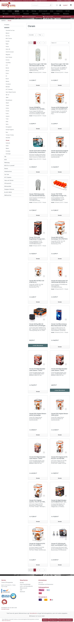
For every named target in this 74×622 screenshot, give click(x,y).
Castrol (7, 116)
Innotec (7, 60)
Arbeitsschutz (8, 171)
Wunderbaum (9, 100)
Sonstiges (8, 153)
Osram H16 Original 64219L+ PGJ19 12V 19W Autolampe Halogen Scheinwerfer (37, 501)
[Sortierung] (60, 42)
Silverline (8, 137)
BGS (5, 159)
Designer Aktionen (9, 189)
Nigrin (7, 43)
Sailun (7, 145)
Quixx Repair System (11, 92)
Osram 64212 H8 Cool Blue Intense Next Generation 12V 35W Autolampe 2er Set (37, 151)
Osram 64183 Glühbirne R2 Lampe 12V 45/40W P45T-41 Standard (59, 108)
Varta (7, 124)
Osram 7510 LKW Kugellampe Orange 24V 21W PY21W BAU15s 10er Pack (37, 238)
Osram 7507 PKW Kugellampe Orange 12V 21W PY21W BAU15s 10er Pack (59, 194)
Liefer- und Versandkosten (26, 586)
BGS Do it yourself (9, 165)
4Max (7, 97)
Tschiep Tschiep (10, 135)
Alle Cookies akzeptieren (65, 620)
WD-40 (7, 94)
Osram (7, 140)
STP (7, 65)
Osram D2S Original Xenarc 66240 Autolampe (37, 414)
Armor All (8, 49)
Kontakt (22, 582)
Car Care (6, 174)
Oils (5, 156)
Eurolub (7, 41)
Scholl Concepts (10, 51)
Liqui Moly (8, 62)
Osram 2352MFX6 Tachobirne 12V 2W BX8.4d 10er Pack (37, 108)
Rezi (7, 132)
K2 (6, 76)
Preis (41, 35)
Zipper (7, 102)
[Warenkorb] (67, 5)
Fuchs (7, 113)
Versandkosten (33, 613)
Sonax (7, 46)
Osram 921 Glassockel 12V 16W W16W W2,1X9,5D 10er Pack (59, 281)
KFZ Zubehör (7, 177)
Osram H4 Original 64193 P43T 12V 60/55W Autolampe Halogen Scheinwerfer (37, 544)
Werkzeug (6, 162)
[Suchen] (50, 5)
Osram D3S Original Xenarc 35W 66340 (59, 414)
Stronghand (8, 127)
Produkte (6, 24)
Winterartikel (7, 186)
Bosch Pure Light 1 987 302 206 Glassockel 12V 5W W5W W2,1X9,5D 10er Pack (37, 64)
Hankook (8, 143)
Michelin (8, 86)
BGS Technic (9, 38)
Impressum (22, 591)
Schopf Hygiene (10, 129)
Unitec (7, 108)
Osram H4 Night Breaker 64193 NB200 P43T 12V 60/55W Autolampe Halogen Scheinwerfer (58, 501)
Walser (7, 148)
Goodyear (8, 84)
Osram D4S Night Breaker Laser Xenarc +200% (37, 457)
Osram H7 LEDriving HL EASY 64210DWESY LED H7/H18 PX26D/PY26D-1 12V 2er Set (59, 544)
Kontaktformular (5, 609)
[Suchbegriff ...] (40, 5)
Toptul (7, 105)
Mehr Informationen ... (6, 620)
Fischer (7, 110)
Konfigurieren (53, 620)
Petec (7, 73)
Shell (7, 121)
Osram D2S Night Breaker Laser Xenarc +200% (59, 369)
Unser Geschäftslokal (25, 584)
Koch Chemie (9, 57)
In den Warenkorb (38, 345)
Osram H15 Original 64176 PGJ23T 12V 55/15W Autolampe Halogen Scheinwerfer (59, 457)
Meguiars (8, 54)
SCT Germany (9, 89)
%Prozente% (7, 183)
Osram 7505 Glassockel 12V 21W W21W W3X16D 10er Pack (37, 194)
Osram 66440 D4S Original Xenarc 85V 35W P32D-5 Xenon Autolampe (59, 151)
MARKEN (6, 27)
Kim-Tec (8, 35)
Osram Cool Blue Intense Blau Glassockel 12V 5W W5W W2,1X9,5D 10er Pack (59, 324)
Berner (7, 68)
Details (38, 85)
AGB (21, 589)
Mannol (7, 33)
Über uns (40, 582)
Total (7, 118)
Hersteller (32, 35)
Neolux (7, 81)
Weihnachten (7, 195)
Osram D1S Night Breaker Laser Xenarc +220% (37, 369)
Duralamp (8, 151)
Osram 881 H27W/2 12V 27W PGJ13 (36, 281)
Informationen (42, 580)
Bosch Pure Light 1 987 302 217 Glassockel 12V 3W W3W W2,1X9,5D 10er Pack (59, 64)
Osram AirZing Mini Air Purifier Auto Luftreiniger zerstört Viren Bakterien (37, 324)
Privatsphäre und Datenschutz (45, 584)
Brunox (7, 70)
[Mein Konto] (60, 5)
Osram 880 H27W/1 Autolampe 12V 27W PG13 (59, 238)
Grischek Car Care (10, 30)
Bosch (7, 78)
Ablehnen (45, 620)
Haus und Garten (8, 180)
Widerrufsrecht (23, 588)
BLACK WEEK (8, 192)
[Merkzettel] (57, 5)
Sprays (6, 168)
